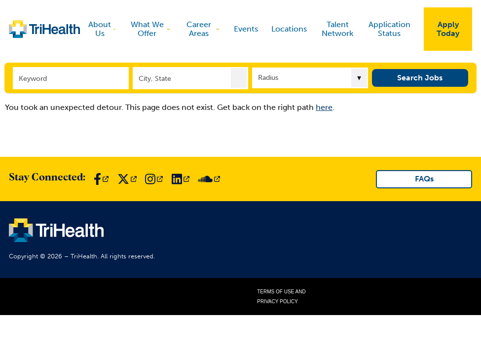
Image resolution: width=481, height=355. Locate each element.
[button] (239, 78)
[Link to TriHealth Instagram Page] (154, 179)
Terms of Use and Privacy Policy (281, 296)
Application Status (389, 28)
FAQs (424, 178)
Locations (289, 29)
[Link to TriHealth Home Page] (44, 29)
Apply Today (448, 29)
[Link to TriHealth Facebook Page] (101, 179)
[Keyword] (70, 78)
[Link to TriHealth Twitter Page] (127, 179)
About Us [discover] (102, 29)
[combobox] (190, 78)
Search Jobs (420, 77)
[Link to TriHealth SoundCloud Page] (209, 179)
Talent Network (337, 28)
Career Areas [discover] (203, 29)
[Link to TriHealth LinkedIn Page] (180, 179)
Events (246, 29)
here (324, 107)
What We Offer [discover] (151, 29)
